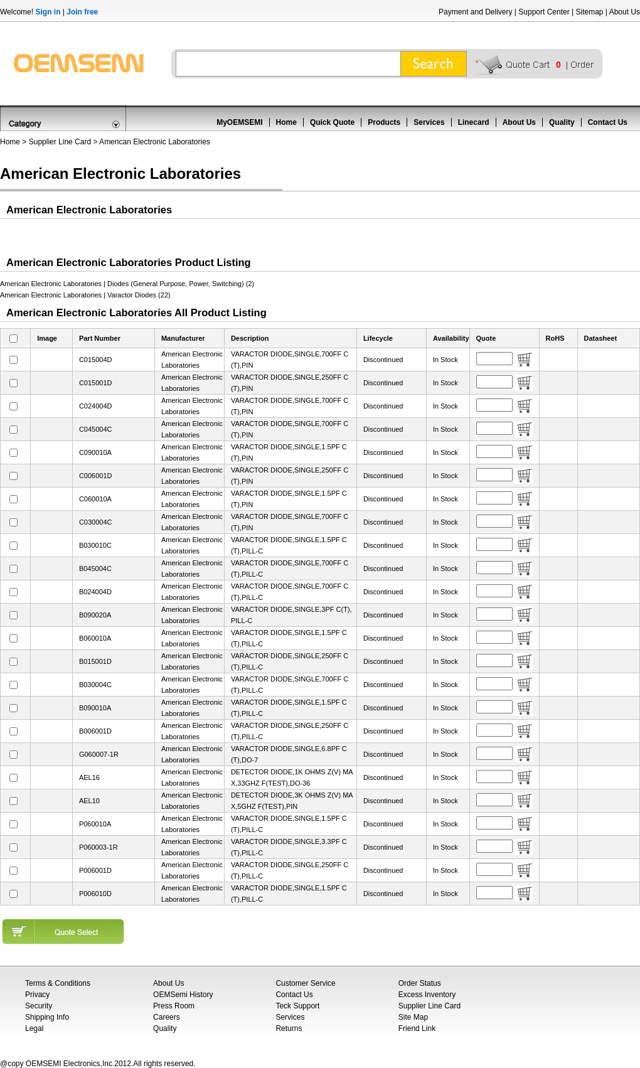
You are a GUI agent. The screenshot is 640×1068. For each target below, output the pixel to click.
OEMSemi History (183, 994)
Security (38, 1005)
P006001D (95, 870)
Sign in (47, 12)
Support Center (543, 12)
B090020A (95, 615)
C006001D (95, 475)
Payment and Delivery (475, 12)
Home (286, 122)
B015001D (95, 661)
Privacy (37, 994)
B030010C (95, 545)
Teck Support (297, 1005)
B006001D (95, 731)
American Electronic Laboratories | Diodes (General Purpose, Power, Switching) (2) (127, 283)
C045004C (95, 429)
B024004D (95, 591)
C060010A (95, 499)
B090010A (95, 708)
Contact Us (607, 122)
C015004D (95, 359)
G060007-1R (99, 754)
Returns (288, 1028)
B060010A (95, 638)
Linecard (473, 122)
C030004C (95, 522)
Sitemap (589, 12)
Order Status (419, 983)
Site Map (413, 1017)
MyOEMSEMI (239, 122)
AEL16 (89, 777)
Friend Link (416, 1028)
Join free (82, 12)
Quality (562, 122)
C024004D (95, 406)
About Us (624, 12)
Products (384, 122)
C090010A (95, 452)
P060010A (95, 824)
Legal (34, 1028)
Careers (166, 1017)
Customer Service (305, 983)
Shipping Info (47, 1017)
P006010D (95, 893)
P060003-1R (98, 847)
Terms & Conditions (57, 983)
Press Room (174, 1005)
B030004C (95, 684)
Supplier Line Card (60, 141)
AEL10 (89, 800)
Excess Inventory (427, 994)
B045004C (95, 568)
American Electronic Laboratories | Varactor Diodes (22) (85, 295)
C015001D (95, 383)
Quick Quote (332, 122)
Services (428, 122)
